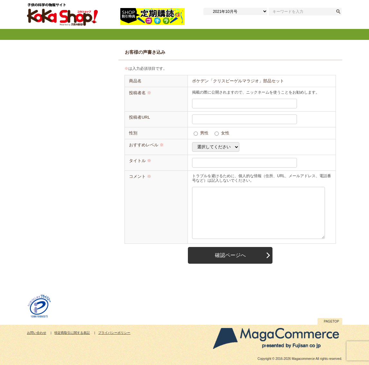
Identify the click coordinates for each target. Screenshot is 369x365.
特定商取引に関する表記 (72, 332)
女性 (225, 133)
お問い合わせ (36, 332)
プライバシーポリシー (114, 332)
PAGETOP (331, 321)
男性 (204, 133)
